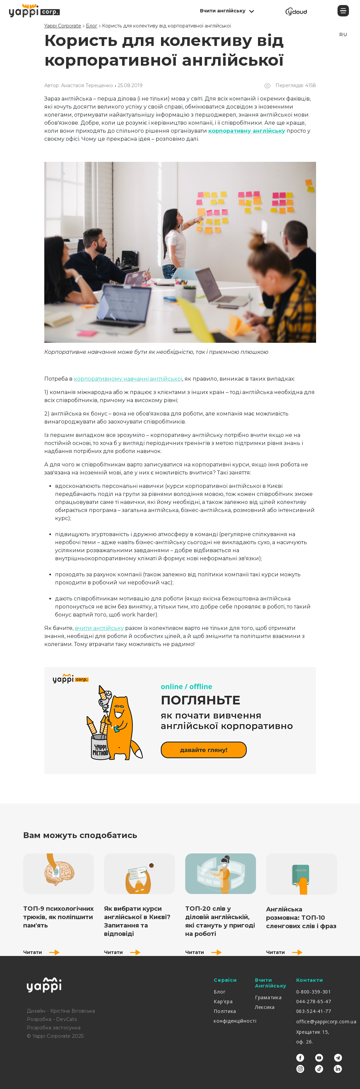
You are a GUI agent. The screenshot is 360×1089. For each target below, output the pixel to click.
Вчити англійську (223, 11)
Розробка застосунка (54, 1028)
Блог (219, 991)
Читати (41, 952)
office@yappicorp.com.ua (326, 1021)
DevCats (66, 1019)
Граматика (268, 997)
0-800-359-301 (313, 991)
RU (343, 34)
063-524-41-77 (313, 1011)
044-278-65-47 (313, 1001)
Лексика (265, 1007)
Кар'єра (223, 1001)
